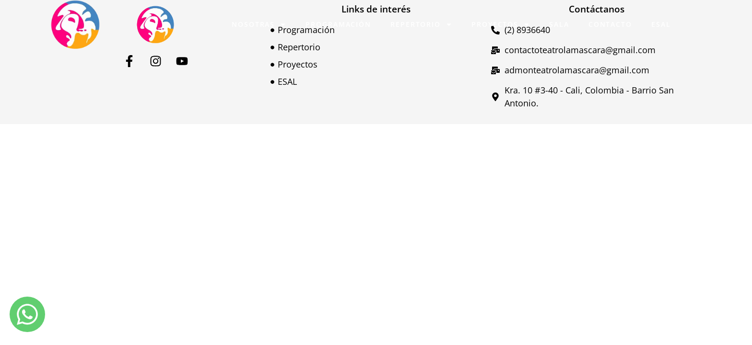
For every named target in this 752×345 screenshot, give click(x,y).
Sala (559, 24)
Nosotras (259, 24)
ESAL (661, 24)
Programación (338, 24)
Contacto (610, 24)
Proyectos (500, 24)
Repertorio (421, 24)
